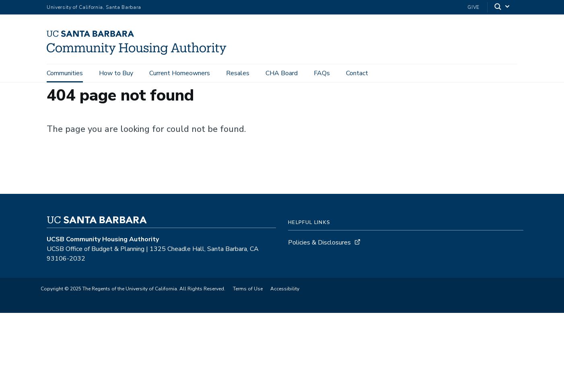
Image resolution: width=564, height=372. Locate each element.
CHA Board (282, 73)
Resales (237, 73)
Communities (65, 73)
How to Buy (116, 73)
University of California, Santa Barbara (94, 7)
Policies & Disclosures (319, 242)
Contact (357, 73)
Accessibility (284, 289)
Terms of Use (248, 289)
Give (473, 7)
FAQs (322, 73)
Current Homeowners (179, 73)
